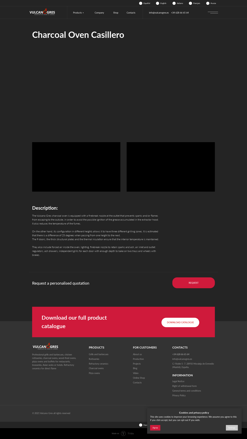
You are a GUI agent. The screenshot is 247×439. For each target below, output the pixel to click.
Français (196, 3)
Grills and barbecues (98, 354)
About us (137, 354)
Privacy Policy (179, 395)
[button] (193, 282)
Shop (115, 12)
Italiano (180, 3)
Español (147, 3)
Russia (213, 3)
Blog (135, 368)
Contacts (131, 12)
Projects (137, 363)
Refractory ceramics (98, 363)
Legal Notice (178, 381)
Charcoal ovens (96, 368)
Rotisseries (94, 359)
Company (99, 12)
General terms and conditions (186, 390)
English (163, 3)
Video (135, 373)
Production (138, 359)
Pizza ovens (94, 373)
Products (77, 12)
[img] (140, 3)
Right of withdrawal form (184, 386)
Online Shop (139, 377)
